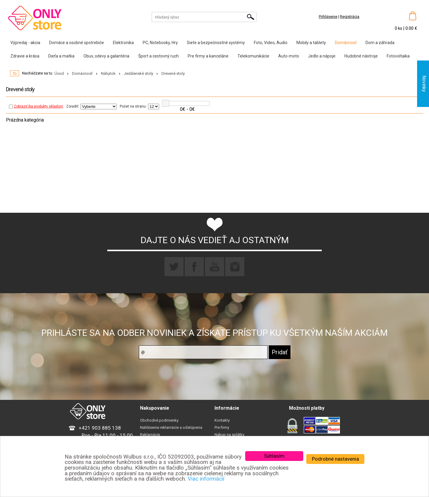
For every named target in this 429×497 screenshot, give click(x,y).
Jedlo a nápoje (321, 56)
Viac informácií (206, 479)
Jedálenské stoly (138, 73)
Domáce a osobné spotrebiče (76, 42)
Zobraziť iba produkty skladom (36, 106)
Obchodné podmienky (159, 420)
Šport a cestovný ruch (158, 56)
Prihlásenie (328, 16)
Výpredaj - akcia (25, 42)
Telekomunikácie (253, 56)
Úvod (59, 73)
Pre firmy (221, 427)
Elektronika (123, 42)
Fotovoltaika (398, 56)
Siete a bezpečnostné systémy (216, 42)
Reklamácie (150, 434)
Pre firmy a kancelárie (208, 56)
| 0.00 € (410, 28)
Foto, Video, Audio (270, 42)
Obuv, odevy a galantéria (106, 56)
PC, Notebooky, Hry (160, 42)
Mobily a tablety (311, 42)
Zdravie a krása (24, 56)
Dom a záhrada (380, 42)
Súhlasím (274, 456)
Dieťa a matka (61, 56)
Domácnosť (346, 42)
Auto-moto (288, 56)
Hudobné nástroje (361, 56)
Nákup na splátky (229, 434)
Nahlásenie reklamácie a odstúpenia (171, 427)
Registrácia (349, 16)
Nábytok (108, 73)
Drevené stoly (173, 73)
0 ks (399, 28)
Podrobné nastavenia (335, 459)
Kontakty (222, 420)
